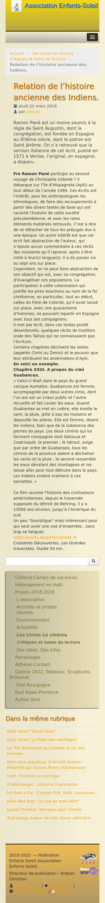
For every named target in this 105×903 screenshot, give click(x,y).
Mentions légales (28, 891)
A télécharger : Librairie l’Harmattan (42, 784)
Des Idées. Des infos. (39, 650)
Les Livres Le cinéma (52, 53)
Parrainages (28, 657)
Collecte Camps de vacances (46, 577)
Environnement (33, 620)
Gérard (33, 111)
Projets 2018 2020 (34, 592)
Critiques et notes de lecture (38, 59)
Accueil (17, 53)
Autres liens (27, 699)
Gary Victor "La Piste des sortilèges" (42, 739)
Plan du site (58, 885)
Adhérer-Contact (32, 664)
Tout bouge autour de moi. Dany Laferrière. (49, 818)
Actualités (27, 627)
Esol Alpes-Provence (37, 692)
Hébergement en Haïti (39, 584)
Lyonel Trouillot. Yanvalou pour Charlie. (45, 809)
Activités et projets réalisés (37, 610)
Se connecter (24, 885)
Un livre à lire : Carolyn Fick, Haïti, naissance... (52, 793)
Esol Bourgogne (33, 685)
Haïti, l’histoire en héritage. (33, 776)
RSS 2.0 (61, 891)
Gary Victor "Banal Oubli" (31, 731)
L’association (31, 599)
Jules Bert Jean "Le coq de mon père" (43, 801)
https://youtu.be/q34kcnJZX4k (42, 537)
